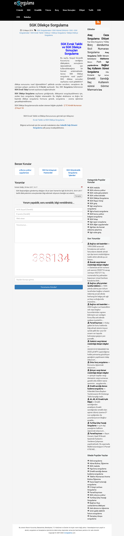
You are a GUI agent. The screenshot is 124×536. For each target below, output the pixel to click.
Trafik (91, 10)
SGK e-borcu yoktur (98, 190)
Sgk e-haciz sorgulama (99, 211)
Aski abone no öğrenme (99, 508)
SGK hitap (94, 219)
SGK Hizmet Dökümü (60, 30)
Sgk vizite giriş (95, 232)
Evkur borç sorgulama (99, 362)
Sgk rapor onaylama (98, 222)
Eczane (90, 75)
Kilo (107, 72)
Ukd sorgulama (96, 461)
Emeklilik (37, 10)
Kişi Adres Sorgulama (95, 42)
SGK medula (95, 188)
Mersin (89, 62)
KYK (18, 17)
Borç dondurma (98, 45)
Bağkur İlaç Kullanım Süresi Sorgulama (98, 68)
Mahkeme (104, 59)
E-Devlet (42, 87)
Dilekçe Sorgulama (59, 33)
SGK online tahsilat (97, 195)
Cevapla (78, 196)
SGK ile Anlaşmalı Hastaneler (49, 171)
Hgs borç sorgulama (98, 469)
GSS (99, 10)
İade (99, 55)
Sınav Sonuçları (69, 10)
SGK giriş (93, 203)
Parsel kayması (96, 323)
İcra (100, 90)
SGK (29, 10)
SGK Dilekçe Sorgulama (99, 198)
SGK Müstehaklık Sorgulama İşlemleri (73, 172)
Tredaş (106, 42)
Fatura (48, 10)
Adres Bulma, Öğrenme (99, 463)
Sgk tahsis (103, 75)
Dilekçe (47, 33)
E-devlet (20, 10)
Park (99, 61)
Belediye (27, 17)
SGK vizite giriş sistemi (99, 193)
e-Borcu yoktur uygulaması (25, 171)
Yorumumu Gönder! (49, 287)
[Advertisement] (37, 61)
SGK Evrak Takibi (37, 33)
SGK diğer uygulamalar (99, 224)
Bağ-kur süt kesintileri (98, 244)
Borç (57, 10)
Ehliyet (82, 10)
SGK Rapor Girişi (96, 201)
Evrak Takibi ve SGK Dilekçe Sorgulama (48, 120)
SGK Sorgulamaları (44, 30)
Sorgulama (68, 87)
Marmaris (92, 89)
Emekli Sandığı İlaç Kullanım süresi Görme (98, 82)
